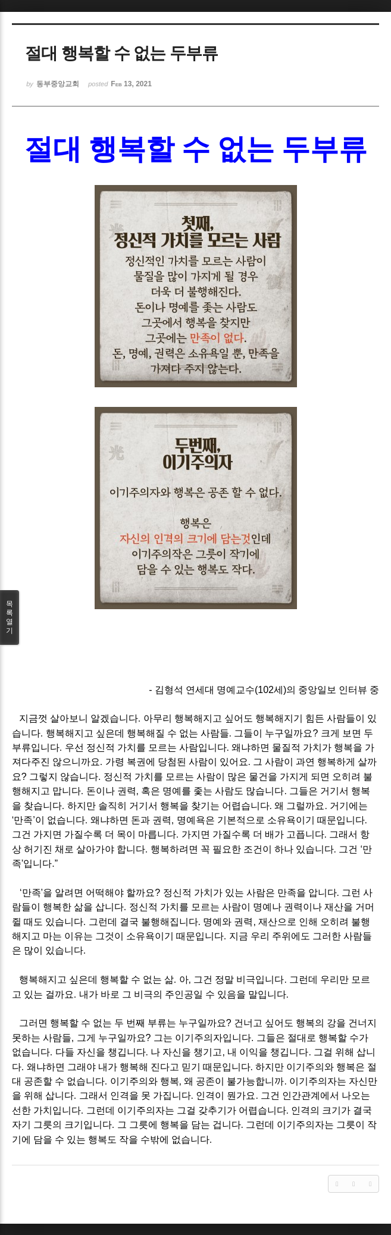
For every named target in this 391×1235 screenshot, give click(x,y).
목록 (9, 617)
